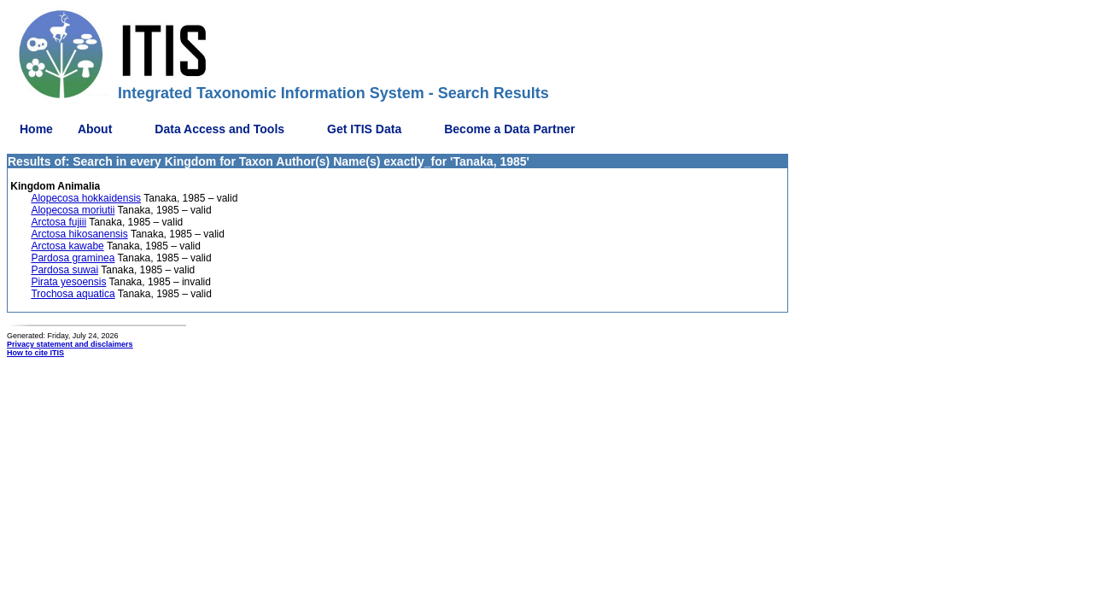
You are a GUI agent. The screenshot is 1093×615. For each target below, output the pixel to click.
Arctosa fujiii (58, 222)
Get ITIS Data (364, 129)
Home (36, 129)
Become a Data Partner (509, 129)
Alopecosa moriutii (72, 210)
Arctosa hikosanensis (79, 234)
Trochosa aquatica (72, 294)
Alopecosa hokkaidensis (86, 198)
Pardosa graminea (72, 258)
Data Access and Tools (219, 129)
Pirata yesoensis (68, 282)
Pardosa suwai (64, 270)
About (95, 129)
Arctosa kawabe (67, 246)
